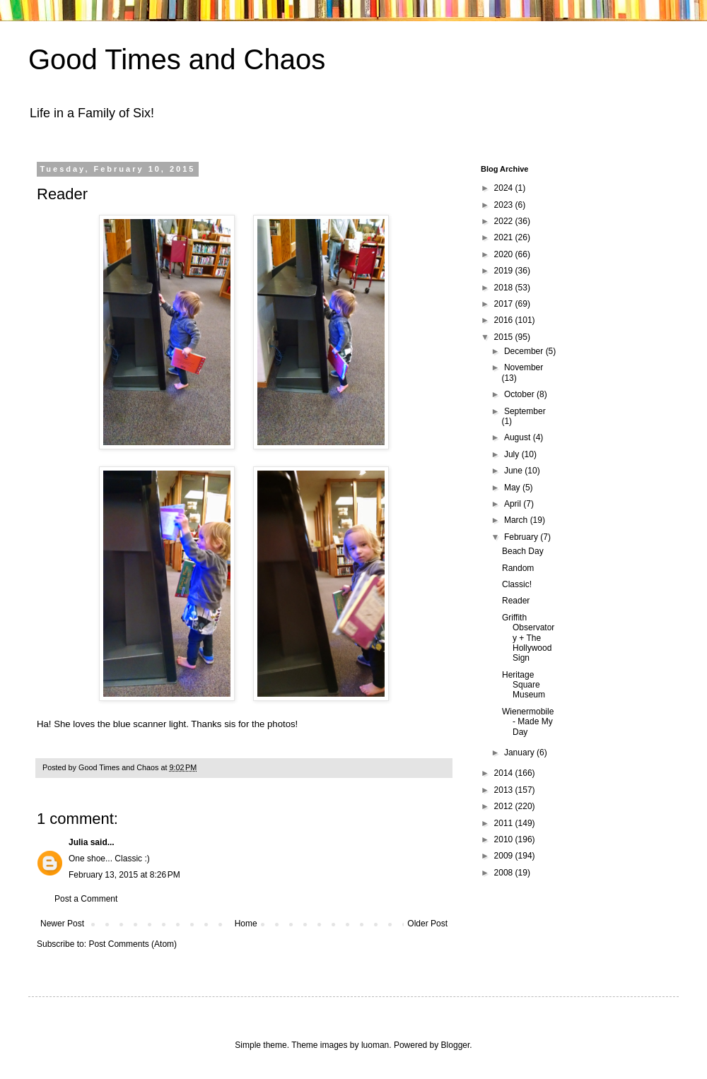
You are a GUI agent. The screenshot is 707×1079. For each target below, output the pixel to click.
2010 (504, 839)
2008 (504, 873)
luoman (375, 1045)
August (518, 437)
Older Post (427, 923)
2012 (504, 806)
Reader (516, 601)
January (520, 752)
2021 (504, 237)
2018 (504, 288)
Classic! (517, 584)
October (520, 394)
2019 (504, 271)
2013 (504, 790)
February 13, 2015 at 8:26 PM (124, 875)
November (523, 367)
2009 (504, 856)
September (525, 411)
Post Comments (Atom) (132, 944)
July (513, 454)
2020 (504, 254)
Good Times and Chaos (176, 59)
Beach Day (523, 551)
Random (518, 568)
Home (246, 923)
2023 (504, 205)
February (522, 537)
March (517, 520)
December (525, 351)
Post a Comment (85, 899)
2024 (504, 188)
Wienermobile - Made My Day (528, 722)
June (514, 471)
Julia (78, 842)
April (513, 504)
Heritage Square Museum (523, 685)
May (513, 488)
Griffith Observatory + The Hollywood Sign (528, 638)
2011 (504, 823)
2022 (504, 221)
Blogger (455, 1045)
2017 (504, 304)
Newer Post (62, 923)
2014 (504, 773)
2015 (504, 337)
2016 (504, 320)
